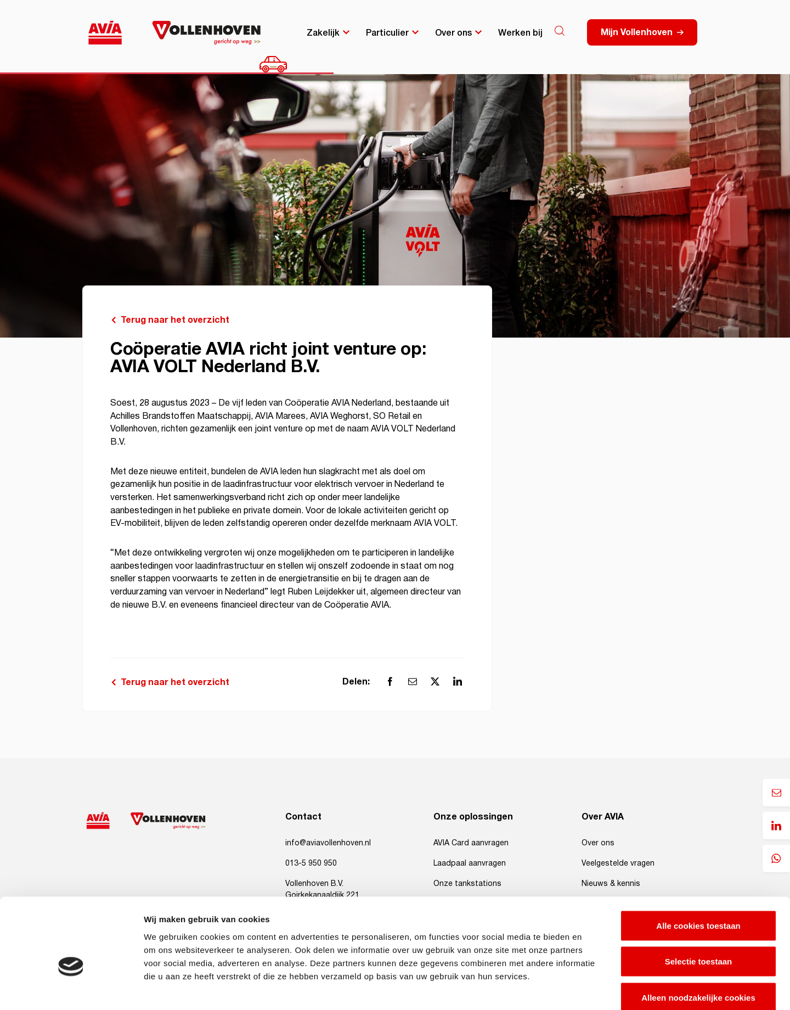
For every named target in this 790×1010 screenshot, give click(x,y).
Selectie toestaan (698, 902)
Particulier (387, 31)
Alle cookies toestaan (698, 866)
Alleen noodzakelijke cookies (698, 937)
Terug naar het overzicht (175, 320)
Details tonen (593, 988)
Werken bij (520, 31)
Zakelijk (323, 31)
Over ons (453, 31)
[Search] (560, 31)
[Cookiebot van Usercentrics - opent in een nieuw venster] (71, 988)
